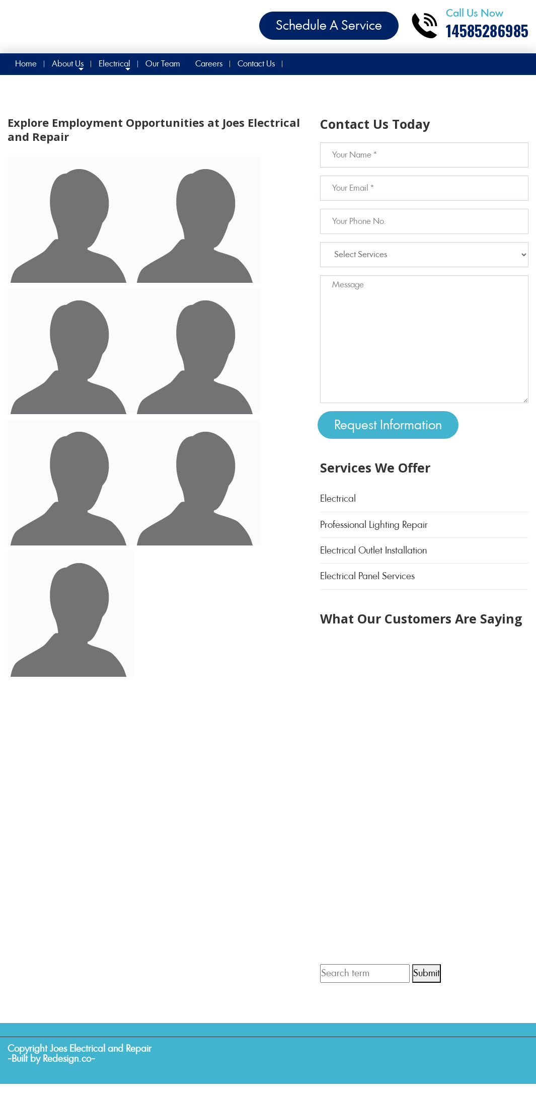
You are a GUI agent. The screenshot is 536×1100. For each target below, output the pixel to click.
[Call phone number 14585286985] (469, 25)
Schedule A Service (329, 25)
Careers (208, 63)
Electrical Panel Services (367, 576)
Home (26, 63)
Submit (426, 973)
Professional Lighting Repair (374, 524)
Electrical (114, 63)
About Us (68, 63)
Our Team (162, 63)
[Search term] (365, 973)
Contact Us (256, 63)
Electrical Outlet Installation (373, 550)
